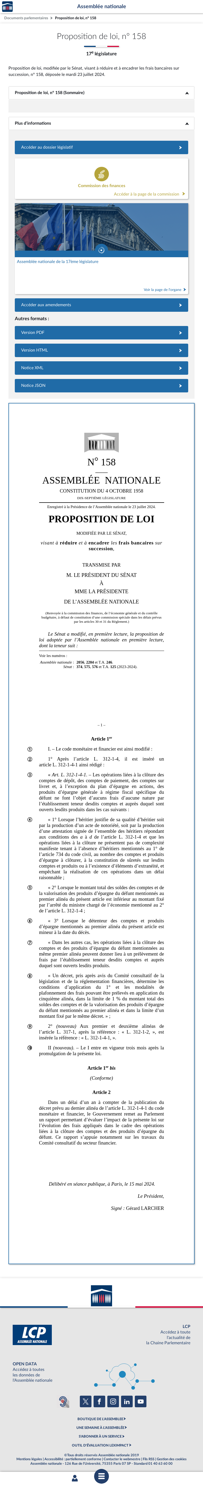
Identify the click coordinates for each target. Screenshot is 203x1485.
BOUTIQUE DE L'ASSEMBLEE (100, 1419)
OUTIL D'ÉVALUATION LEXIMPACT (100, 1445)
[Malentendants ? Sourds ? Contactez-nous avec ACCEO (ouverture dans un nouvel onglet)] (63, 1401)
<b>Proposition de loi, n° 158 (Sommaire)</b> (101, 93)
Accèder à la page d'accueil (7, 7)
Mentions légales (29, 1459)
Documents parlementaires (26, 18)
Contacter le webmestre (122, 1459)
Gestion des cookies (172, 1459)
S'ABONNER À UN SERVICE (100, 1436)
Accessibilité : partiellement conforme (72, 1459)
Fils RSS (148, 1459)
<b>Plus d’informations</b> (102, 123)
